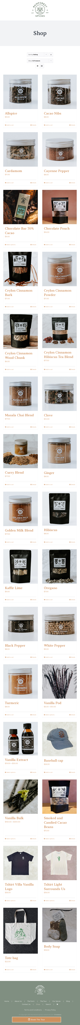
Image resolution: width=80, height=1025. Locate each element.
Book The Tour (38, 1019)
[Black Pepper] (20, 624)
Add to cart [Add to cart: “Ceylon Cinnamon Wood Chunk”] (10, 369)
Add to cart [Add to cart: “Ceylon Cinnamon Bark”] (10, 306)
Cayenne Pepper (56, 171)
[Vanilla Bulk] (20, 796)
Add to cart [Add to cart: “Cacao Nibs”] (49, 125)
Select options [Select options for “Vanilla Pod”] (49, 715)
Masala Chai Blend (19, 415)
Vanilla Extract (16, 760)
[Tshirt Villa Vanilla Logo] (20, 863)
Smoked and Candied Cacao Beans (55, 822)
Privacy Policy (50, 1010)
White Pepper (54, 645)
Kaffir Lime (13, 588)
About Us (18, 1001)
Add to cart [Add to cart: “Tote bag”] (10, 969)
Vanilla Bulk (14, 818)
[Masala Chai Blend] (20, 394)
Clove (48, 415)
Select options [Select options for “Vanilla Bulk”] (10, 838)
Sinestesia (57, 1014)
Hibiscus (50, 530)
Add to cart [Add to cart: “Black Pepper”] (10, 657)
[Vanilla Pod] (59, 681)
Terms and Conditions (33, 1010)
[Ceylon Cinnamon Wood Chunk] (20, 331)
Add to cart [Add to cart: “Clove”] (49, 427)
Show (34, 61)
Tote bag (11, 958)
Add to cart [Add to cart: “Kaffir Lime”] (10, 599)
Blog (68, 1001)
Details (34, 125)
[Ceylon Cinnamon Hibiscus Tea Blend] (59, 331)
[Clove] (59, 394)
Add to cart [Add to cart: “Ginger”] (49, 484)
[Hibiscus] (59, 509)
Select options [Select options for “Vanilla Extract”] (10, 772)
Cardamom (13, 171)
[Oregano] (59, 566)
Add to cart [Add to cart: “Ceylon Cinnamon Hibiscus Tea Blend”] (49, 369)
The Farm (31, 1001)
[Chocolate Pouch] (59, 207)
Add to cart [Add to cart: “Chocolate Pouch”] (49, 244)
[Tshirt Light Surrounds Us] (59, 863)
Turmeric (12, 703)
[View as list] (42, 66)
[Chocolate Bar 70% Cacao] (20, 207)
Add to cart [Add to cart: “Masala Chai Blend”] (10, 427)
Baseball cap (53, 760)
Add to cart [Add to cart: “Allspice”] (10, 125)
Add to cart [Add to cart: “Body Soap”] (49, 969)
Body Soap (52, 946)
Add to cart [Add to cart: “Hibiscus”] (49, 542)
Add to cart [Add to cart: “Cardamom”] (10, 183)
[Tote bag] (20, 931)
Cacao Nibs (52, 113)
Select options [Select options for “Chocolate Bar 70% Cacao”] (10, 244)
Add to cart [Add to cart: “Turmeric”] (10, 715)
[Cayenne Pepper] (59, 149)
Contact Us (26, 1004)
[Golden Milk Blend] (20, 509)
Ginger (49, 473)
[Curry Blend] (20, 451)
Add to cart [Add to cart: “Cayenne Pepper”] (49, 183)
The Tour (43, 1001)
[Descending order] (51, 54)
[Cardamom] (20, 149)
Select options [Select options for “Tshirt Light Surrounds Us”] (49, 900)
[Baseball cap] (59, 739)
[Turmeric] (20, 681)
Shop (38, 1004)
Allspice (11, 113)
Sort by (33, 54)
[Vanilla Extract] (20, 738)
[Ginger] (59, 451)
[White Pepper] (59, 624)
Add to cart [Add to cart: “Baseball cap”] (49, 772)
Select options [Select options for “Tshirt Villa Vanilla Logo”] (10, 900)
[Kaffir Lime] (20, 566)
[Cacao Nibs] (59, 92)
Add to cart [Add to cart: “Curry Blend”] (10, 484)
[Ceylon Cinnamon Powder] (59, 269)
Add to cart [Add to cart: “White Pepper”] (49, 657)
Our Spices (56, 1001)
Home (6, 1001)
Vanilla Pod (52, 703)
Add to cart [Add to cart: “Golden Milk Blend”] (10, 542)
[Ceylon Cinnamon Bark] (20, 269)
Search (48, 1004)
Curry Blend (14, 472)
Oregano (50, 588)
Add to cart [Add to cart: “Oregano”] (49, 599)
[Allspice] (20, 92)
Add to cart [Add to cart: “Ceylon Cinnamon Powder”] (49, 306)
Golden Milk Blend (19, 530)
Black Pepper (15, 645)
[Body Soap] (59, 925)
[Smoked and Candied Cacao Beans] (59, 796)
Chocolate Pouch (57, 228)
